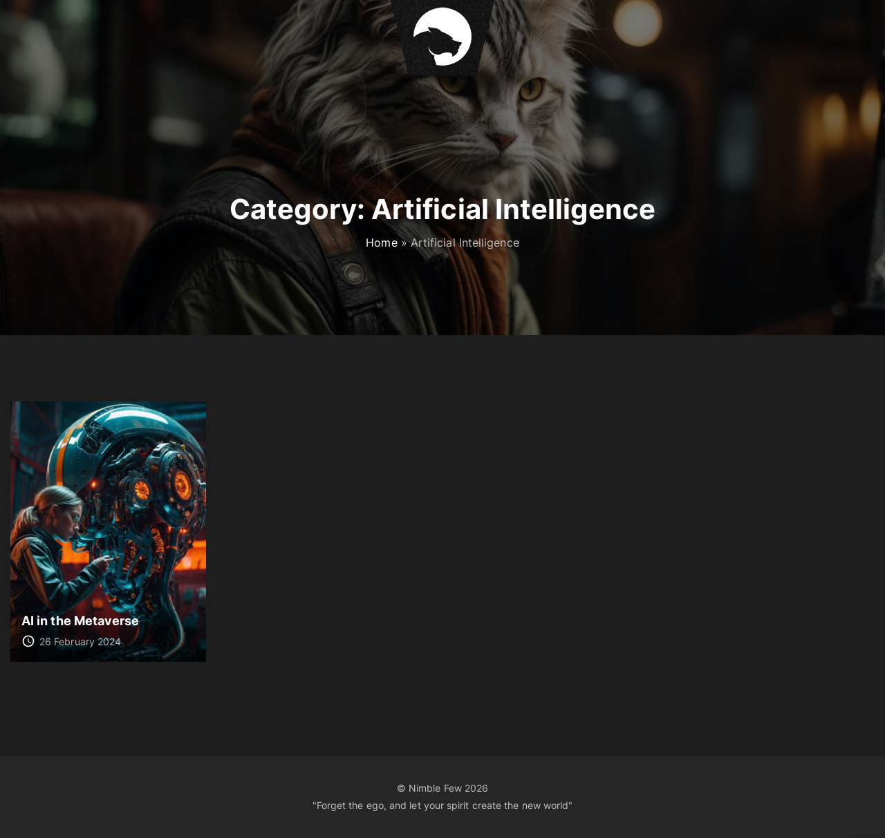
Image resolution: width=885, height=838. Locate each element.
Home (381, 242)
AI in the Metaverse (80, 620)
